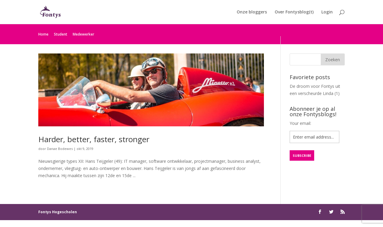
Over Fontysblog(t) (294, 12)
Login (327, 12)
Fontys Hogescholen (57, 211)
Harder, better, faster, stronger (93, 139)
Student (60, 34)
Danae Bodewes (60, 148)
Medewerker (83, 34)
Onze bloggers (252, 12)
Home (43, 34)
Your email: (300, 123)
